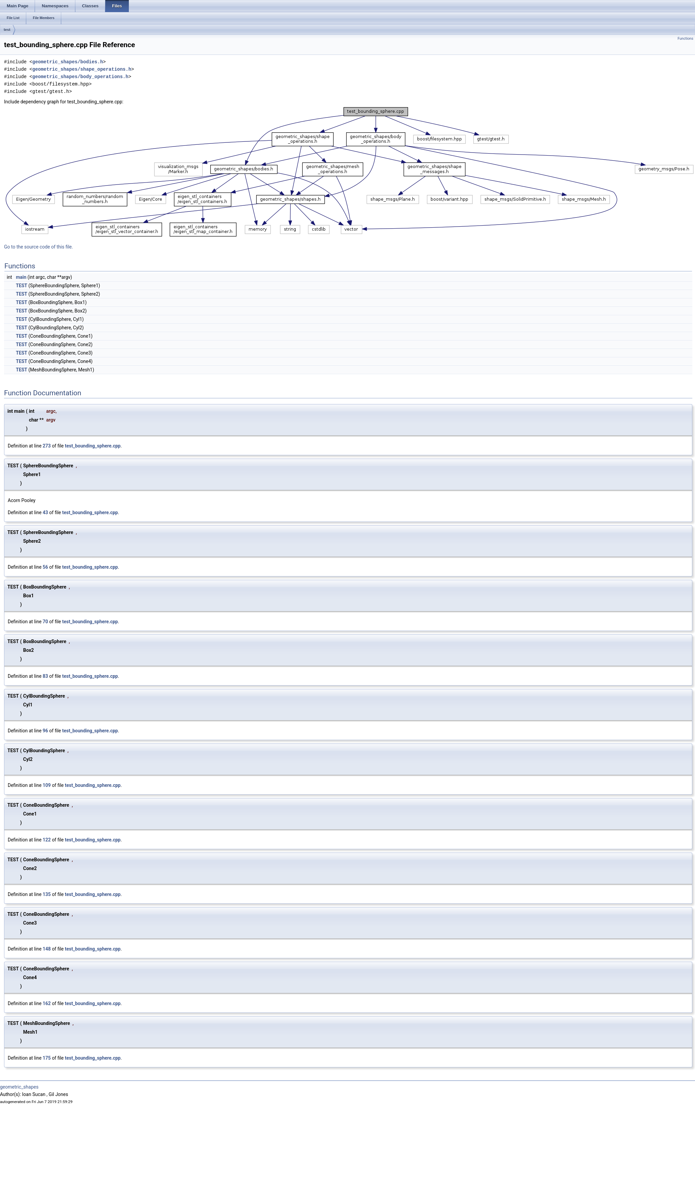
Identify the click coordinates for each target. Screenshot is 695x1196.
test (7, 30)
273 (47, 445)
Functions (685, 38)
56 (45, 567)
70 (45, 621)
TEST (21, 285)
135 (47, 894)
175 (47, 1058)
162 (47, 1003)
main (21, 277)
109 (47, 785)
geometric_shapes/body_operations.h (80, 76)
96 (45, 730)
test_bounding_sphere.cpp (93, 445)
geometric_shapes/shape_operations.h (81, 69)
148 (47, 949)
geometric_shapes (19, 1087)
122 (47, 839)
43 (45, 512)
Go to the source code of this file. (38, 247)
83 (45, 676)
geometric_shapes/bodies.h (67, 62)
